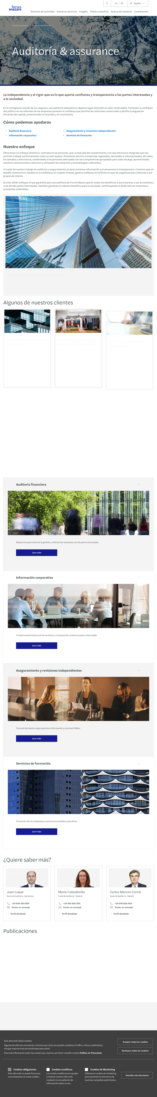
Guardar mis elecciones (137, 1075)
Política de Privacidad (91, 1052)
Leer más (36, 552)
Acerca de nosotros (121, 11)
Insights (83, 11)
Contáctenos (141, 11)
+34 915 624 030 (69, 907)
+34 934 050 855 (18, 903)
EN (116, 3)
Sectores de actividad (42, 11)
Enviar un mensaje (18, 907)
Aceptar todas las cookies (135, 1041)
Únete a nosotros (99, 11)
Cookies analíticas (62, 1069)
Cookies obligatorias (24, 1069)
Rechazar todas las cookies (135, 1050)
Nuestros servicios (67, 11)
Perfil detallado (16, 914)
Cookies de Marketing (102, 1069)
